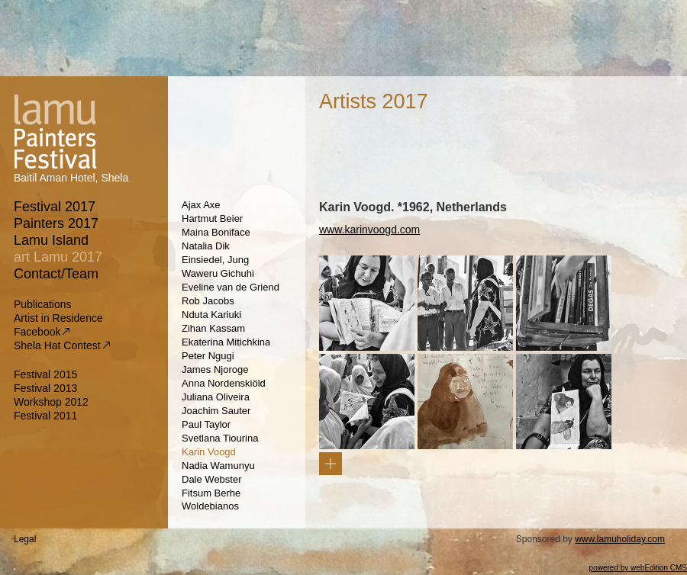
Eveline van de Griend (230, 287)
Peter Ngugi (208, 355)
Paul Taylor (206, 424)
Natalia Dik (206, 246)
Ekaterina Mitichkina (226, 342)
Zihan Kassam (213, 328)
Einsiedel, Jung (215, 259)
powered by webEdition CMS (638, 568)
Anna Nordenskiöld (224, 383)
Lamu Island (51, 240)
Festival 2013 (45, 388)
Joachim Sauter (216, 410)
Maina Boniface (216, 232)
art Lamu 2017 (58, 257)
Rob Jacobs (208, 301)
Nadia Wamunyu (218, 465)
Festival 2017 (55, 206)
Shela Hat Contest (62, 345)
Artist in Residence (59, 318)
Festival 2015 (45, 374)
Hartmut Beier (212, 218)
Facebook (41, 332)
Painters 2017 (56, 223)
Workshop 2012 (51, 402)
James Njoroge (215, 369)
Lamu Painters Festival (51, 131)
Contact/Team (56, 273)
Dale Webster (212, 479)
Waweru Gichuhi (218, 273)
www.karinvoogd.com (369, 229)
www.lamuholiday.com (620, 539)
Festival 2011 (45, 416)
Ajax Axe (201, 204)
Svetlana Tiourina (220, 438)
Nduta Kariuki (211, 314)
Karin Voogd (209, 452)
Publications (43, 304)
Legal (25, 539)
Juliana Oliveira (216, 397)
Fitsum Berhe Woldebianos (211, 499)
